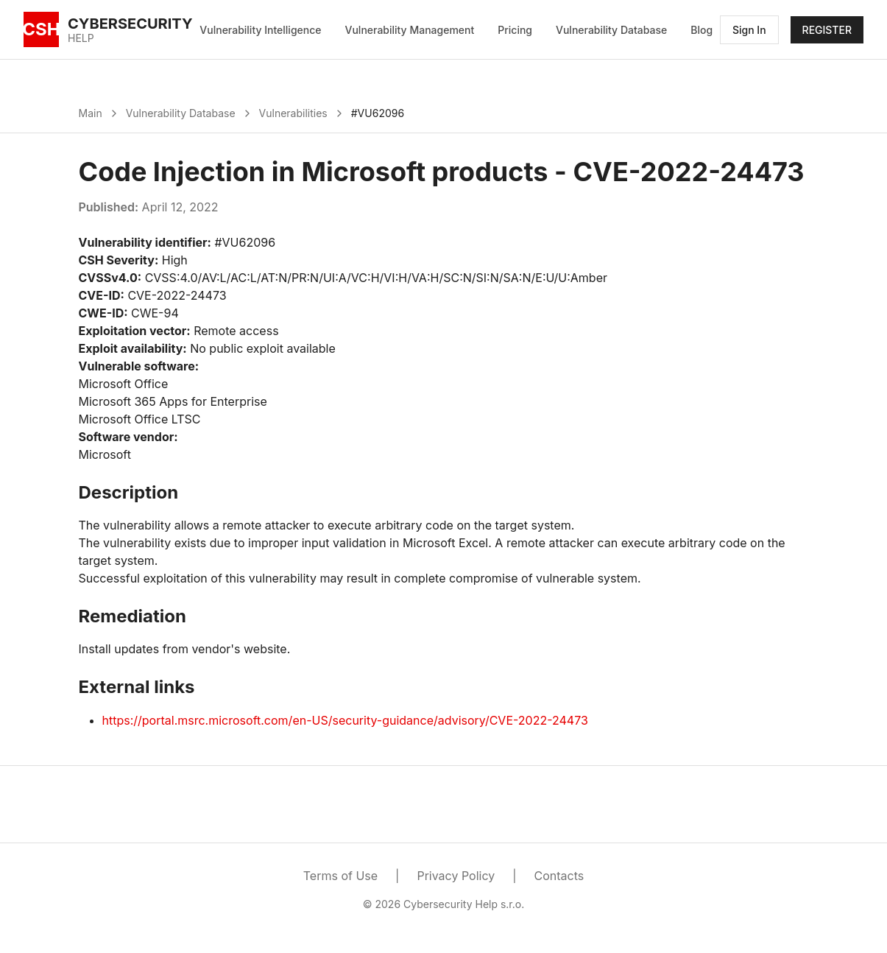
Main (90, 113)
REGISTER (827, 30)
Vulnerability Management (410, 30)
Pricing (515, 30)
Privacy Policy (456, 875)
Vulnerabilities (293, 113)
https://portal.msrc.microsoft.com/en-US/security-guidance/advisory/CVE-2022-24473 (345, 720)
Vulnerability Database (611, 30)
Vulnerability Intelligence (260, 30)
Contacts (559, 875)
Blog (701, 30)
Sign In (749, 30)
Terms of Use (340, 875)
